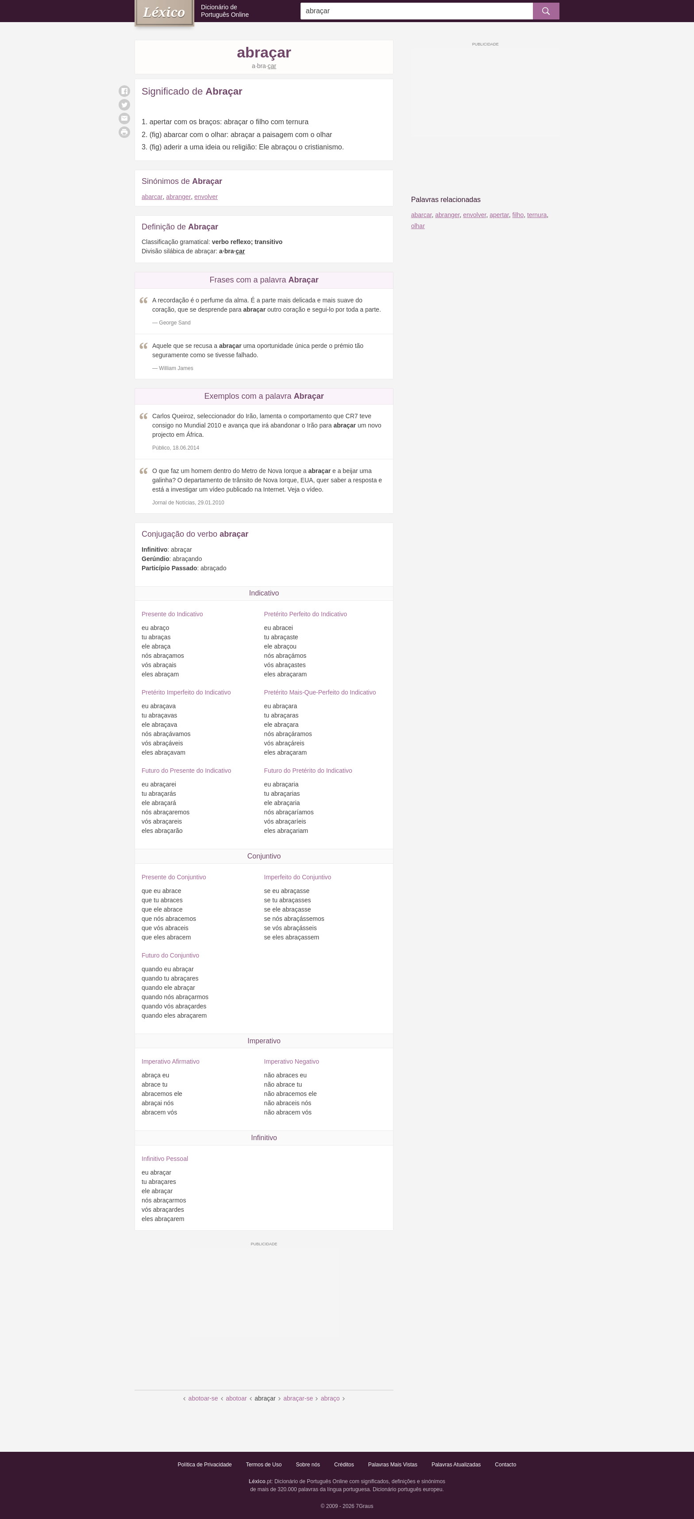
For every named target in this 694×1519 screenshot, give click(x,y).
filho (518, 214)
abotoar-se (203, 1398)
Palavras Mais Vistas (392, 1465)
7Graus (364, 1506)
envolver (206, 196)
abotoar (236, 1398)
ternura (537, 214)
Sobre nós (308, 1465)
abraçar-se (298, 1398)
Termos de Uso (264, 1465)
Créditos (344, 1465)
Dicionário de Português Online (225, 11)
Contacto (505, 1465)
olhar (418, 225)
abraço (330, 1398)
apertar (499, 214)
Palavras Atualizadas (456, 1465)
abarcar (152, 196)
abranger (178, 196)
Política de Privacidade (205, 1465)
